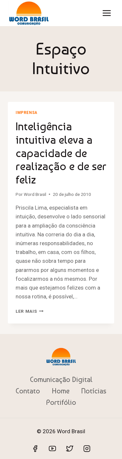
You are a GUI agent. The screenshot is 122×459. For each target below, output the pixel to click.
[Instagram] (87, 448)
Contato (28, 391)
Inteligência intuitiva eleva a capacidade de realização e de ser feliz (61, 153)
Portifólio (61, 402)
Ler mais (30, 311)
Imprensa (26, 112)
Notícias (93, 391)
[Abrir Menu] (106, 13)
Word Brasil (35, 194)
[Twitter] (69, 448)
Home (61, 391)
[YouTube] (52, 448)
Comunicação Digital (61, 379)
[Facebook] (35, 448)
